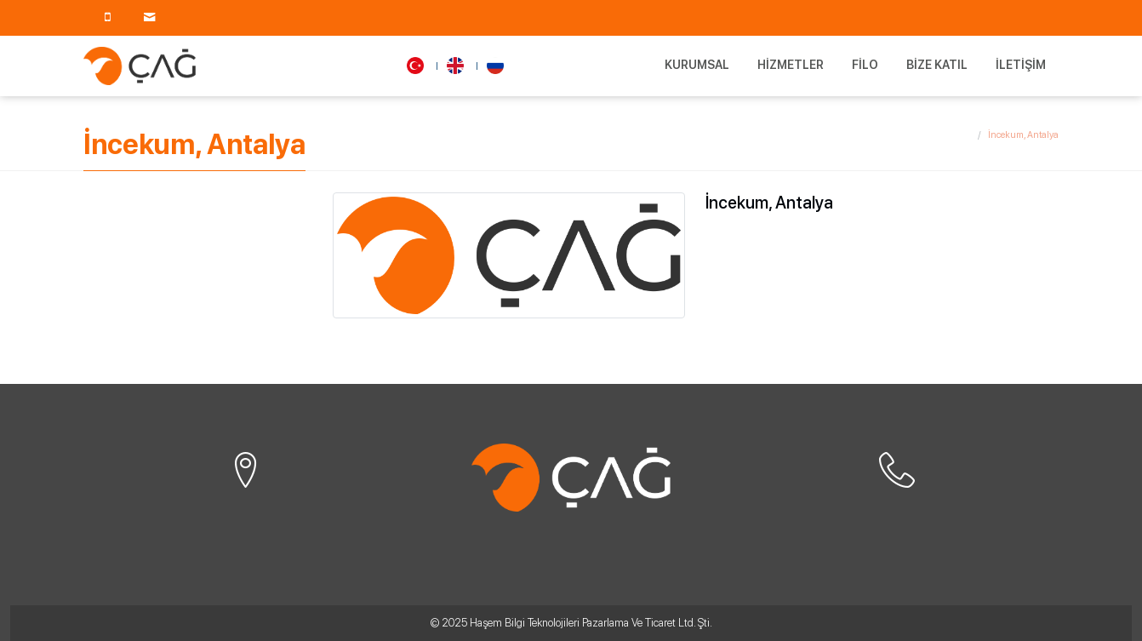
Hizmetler (790, 65)
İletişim (1021, 65)
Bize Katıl (937, 65)
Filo (865, 65)
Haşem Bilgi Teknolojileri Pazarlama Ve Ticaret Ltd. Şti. (591, 622)
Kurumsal (697, 65)
